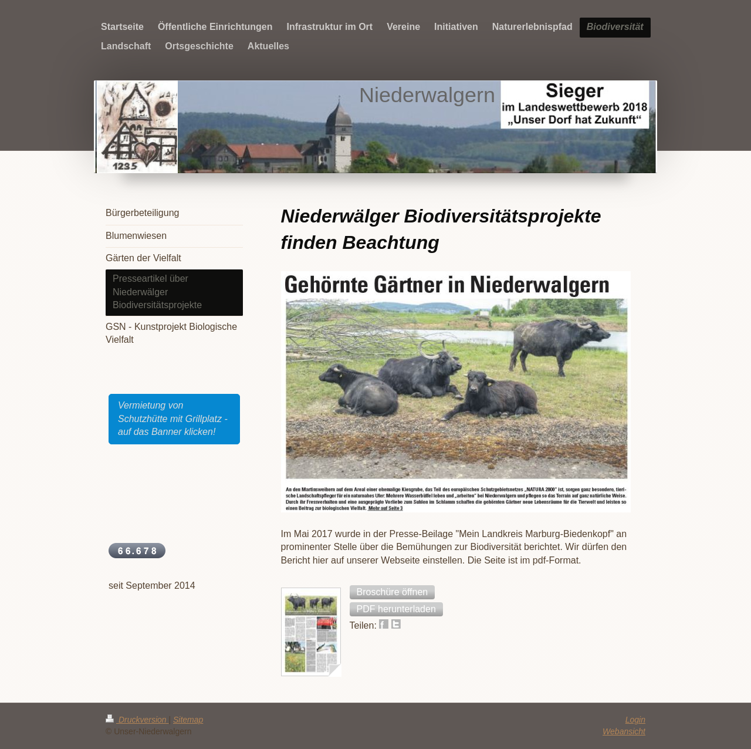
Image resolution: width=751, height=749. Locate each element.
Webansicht (624, 731)
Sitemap (188, 719)
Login (635, 719)
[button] (392, 592)
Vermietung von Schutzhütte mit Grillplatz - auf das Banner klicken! (173, 418)
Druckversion (137, 719)
